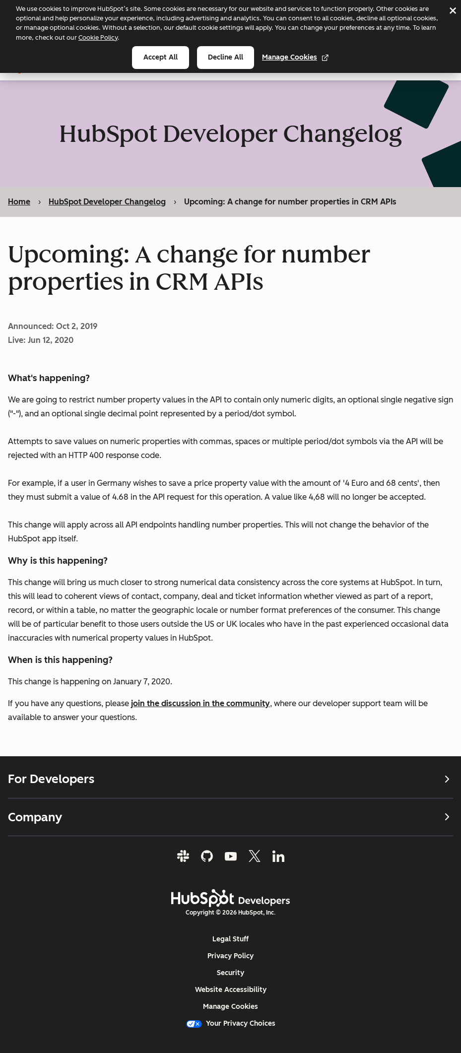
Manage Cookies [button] (230, 1006)
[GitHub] (207, 856)
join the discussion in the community (200, 703)
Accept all (160, 57)
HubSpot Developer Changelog (107, 201)
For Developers (230, 779)
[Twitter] (255, 856)
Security (230, 973)
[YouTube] (231, 856)
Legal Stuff (230, 939)
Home (19, 201)
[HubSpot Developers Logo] (230, 898)
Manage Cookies (295, 57)
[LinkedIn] (278, 856)
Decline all (225, 57)
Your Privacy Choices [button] (230, 1023)
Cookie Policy (98, 37)
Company (230, 817)
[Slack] (183, 856)
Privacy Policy (230, 956)
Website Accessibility (230, 990)
